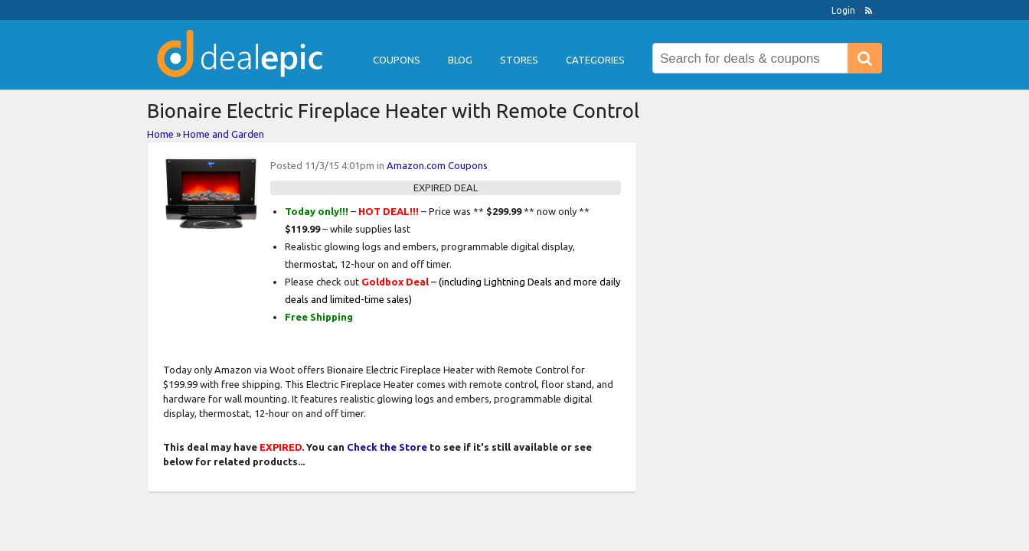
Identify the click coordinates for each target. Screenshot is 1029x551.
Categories (595, 59)
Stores (519, 59)
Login (843, 10)
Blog (460, 59)
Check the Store (387, 447)
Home (160, 134)
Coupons (396, 59)
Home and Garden (223, 134)
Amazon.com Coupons (437, 165)
